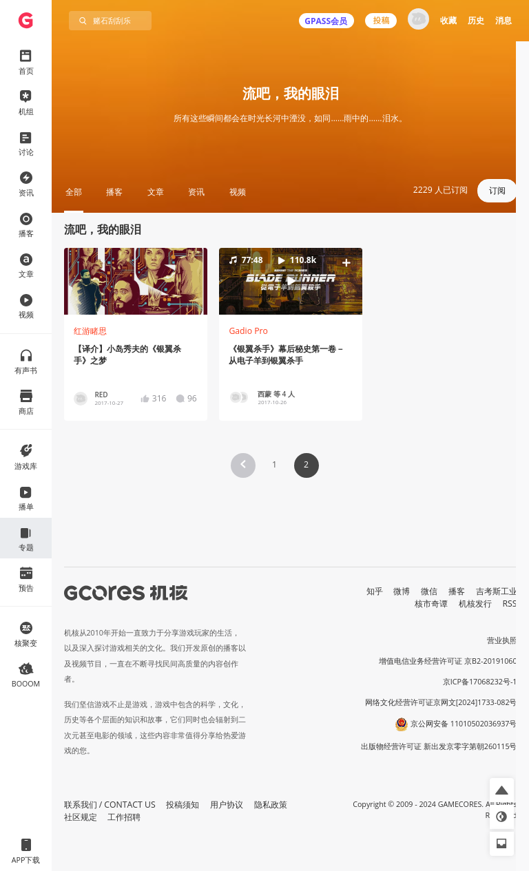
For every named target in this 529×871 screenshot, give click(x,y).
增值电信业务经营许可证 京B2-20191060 (448, 661)
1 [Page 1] (274, 464)
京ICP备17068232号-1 (480, 681)
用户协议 (226, 804)
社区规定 (80, 817)
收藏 (448, 20)
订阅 (497, 190)
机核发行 (475, 603)
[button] (290, 281)
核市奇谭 (431, 603)
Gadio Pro (248, 331)
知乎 (374, 591)
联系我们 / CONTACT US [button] (110, 804)
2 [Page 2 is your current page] (306, 464)
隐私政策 (270, 804)
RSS (510, 603)
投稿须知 (182, 804)
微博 (401, 591)
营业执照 (502, 640)
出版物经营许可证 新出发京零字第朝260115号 (439, 746)
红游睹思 (90, 331)
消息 (503, 20)
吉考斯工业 (496, 591)
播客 (456, 591)
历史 (476, 20)
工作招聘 (124, 817)
